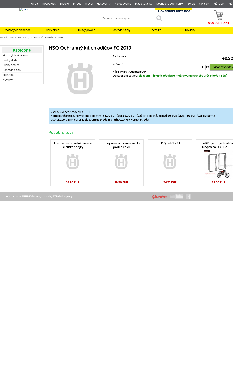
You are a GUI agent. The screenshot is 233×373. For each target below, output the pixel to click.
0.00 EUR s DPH (218, 21)
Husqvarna (104, 3)
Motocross (49, 3)
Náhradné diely (120, 30)
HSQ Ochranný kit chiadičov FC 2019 (43, 37)
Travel (89, 3)
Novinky (190, 30)
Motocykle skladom (17, 30)
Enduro (64, 3)
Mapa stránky (143, 3)
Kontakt (204, 3)
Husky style (51, 30)
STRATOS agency (62, 196)
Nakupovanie (123, 3)
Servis (191, 3)
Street (77, 3)
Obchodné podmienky (170, 3)
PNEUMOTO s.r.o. (31, 196)
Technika (155, 30)
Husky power (86, 30)
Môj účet (219, 3)
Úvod (34, 3)
